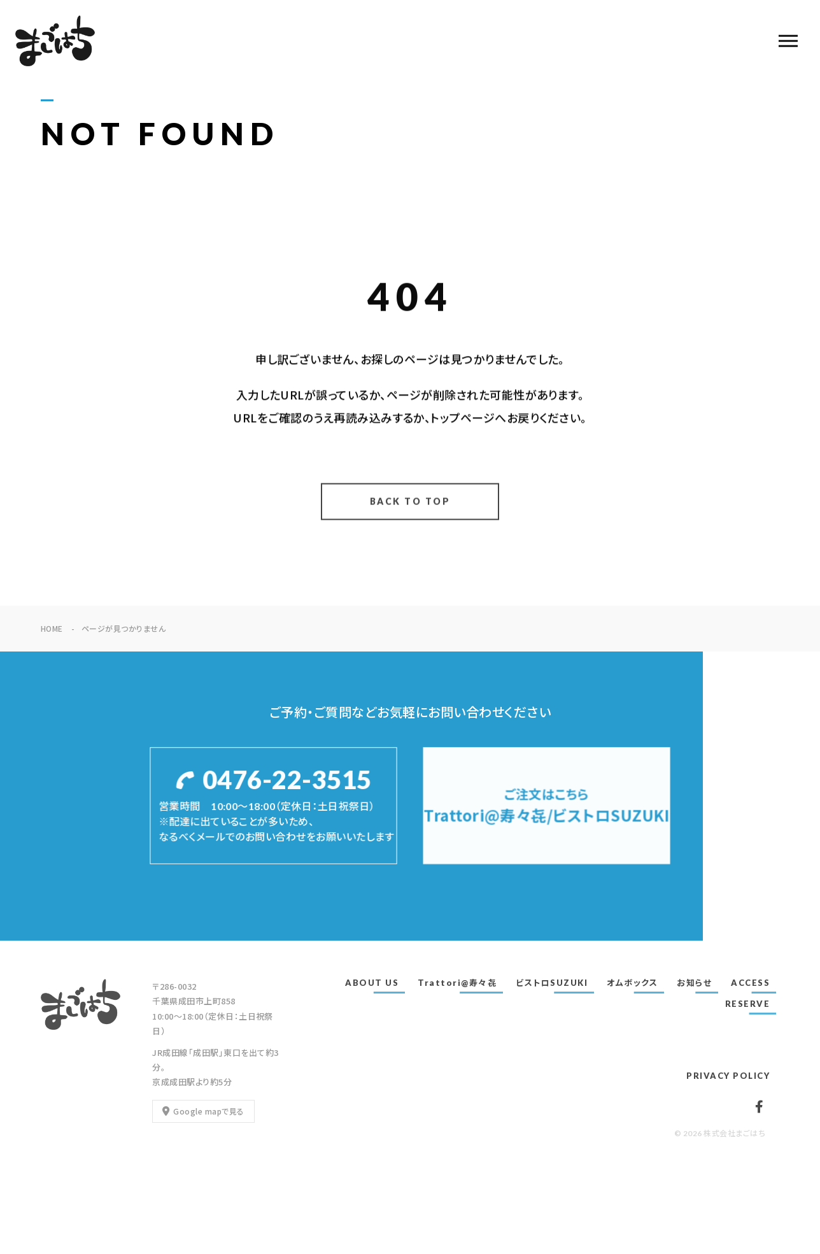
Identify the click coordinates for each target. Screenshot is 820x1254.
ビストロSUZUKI (552, 983)
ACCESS (750, 983)
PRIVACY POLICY (728, 1076)
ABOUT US (372, 983)
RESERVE (747, 1004)
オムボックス (632, 983)
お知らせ (694, 983)
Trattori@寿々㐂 (457, 983)
